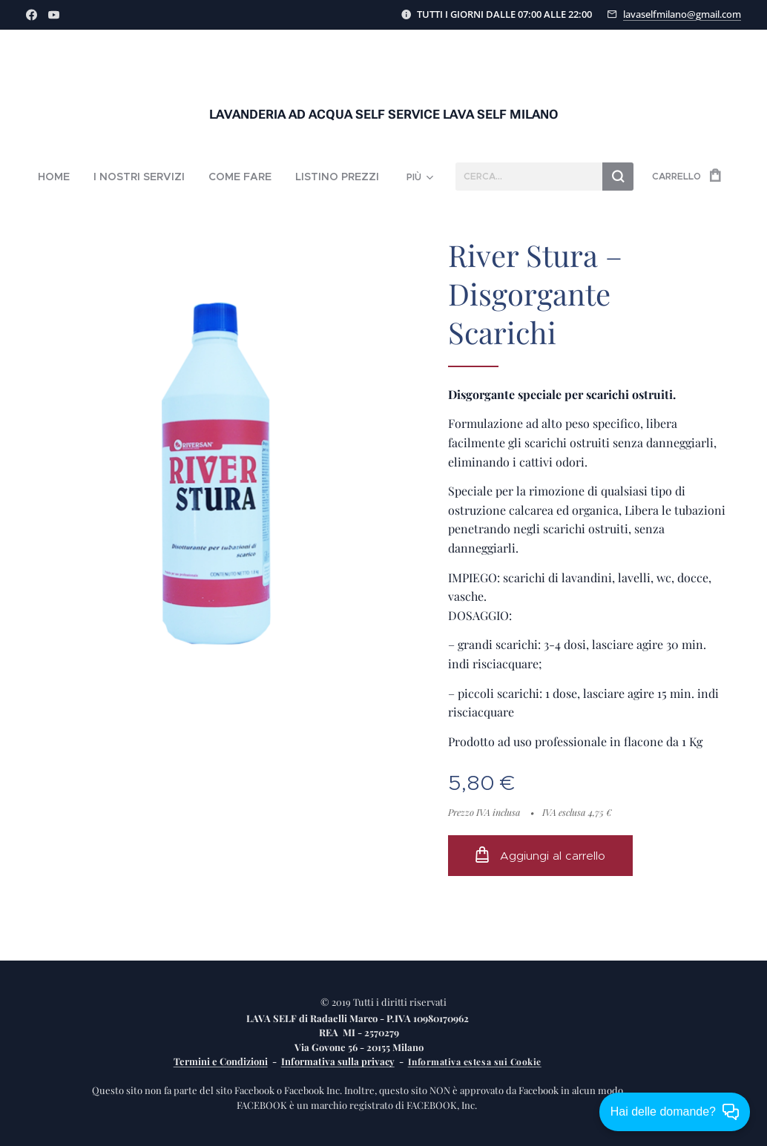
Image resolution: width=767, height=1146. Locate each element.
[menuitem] (76, 176)
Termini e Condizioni (221, 1061)
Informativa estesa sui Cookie (474, 1061)
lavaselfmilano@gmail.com (682, 14)
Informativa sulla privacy (338, 1061)
